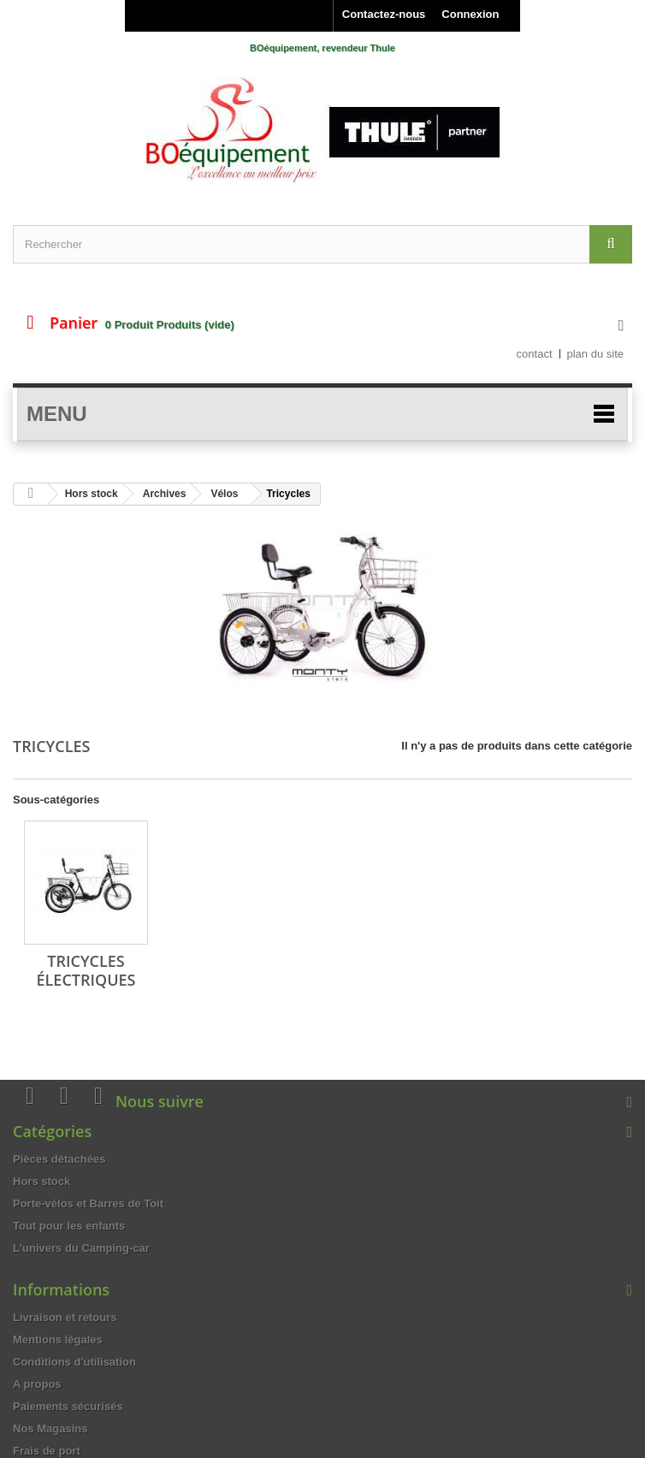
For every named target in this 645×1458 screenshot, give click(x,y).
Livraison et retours (64, 1317)
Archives (164, 494)
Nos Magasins (50, 1428)
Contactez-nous (384, 14)
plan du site (595, 353)
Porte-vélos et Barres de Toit (88, 1203)
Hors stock (91, 494)
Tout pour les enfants (69, 1225)
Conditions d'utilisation (74, 1361)
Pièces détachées (59, 1159)
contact (535, 353)
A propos (37, 1384)
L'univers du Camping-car (81, 1248)
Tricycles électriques (86, 970)
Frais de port (46, 1450)
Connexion (470, 14)
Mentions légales (58, 1339)
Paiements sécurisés (68, 1406)
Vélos (224, 494)
